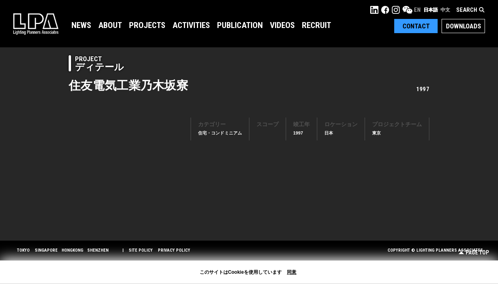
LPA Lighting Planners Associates (35, 24)
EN (417, 9)
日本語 (430, 10)
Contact (416, 26)
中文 (445, 10)
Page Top (474, 253)
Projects (147, 25)
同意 (291, 272)
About (110, 25)
